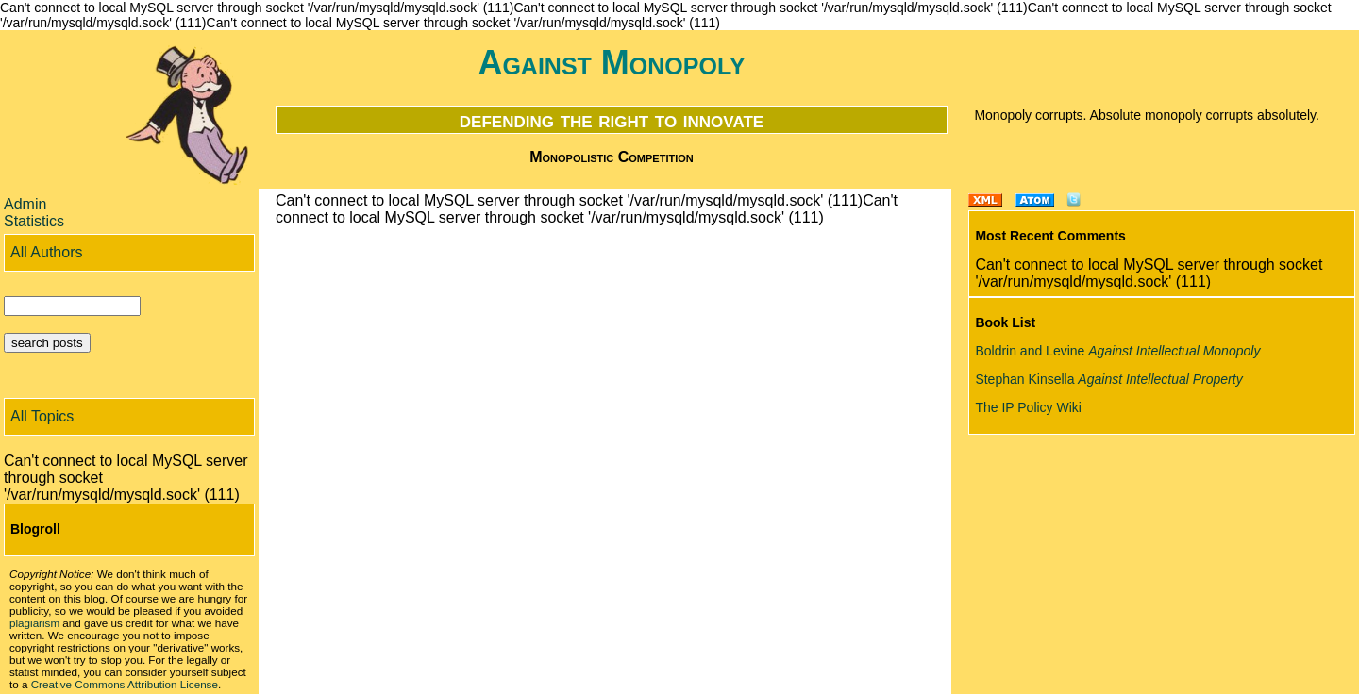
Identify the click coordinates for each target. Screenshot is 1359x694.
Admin (25, 204)
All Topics (42, 416)
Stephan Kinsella (1108, 379)
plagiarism (34, 623)
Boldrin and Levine (1117, 350)
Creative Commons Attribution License (124, 684)
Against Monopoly (611, 62)
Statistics (34, 221)
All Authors (46, 252)
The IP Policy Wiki (1028, 407)
